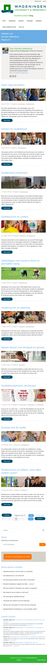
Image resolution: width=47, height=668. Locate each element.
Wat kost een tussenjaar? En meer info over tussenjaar (19, 605)
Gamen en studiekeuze (14, 128)
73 (19, 519)
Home (4, 21)
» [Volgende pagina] (30, 519)
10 (39, 515)
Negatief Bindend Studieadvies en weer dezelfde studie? (20, 609)
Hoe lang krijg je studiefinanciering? (14, 596)
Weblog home (38, 1)
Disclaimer (19, 659)
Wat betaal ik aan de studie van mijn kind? (15, 592)
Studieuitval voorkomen (14, 172)
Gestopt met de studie (13, 427)
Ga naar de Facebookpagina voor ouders (17, 556)
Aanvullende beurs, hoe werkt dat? (13, 575)
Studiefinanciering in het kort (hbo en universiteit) (18, 571)
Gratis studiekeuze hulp (9, 27)
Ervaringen (21, 104)
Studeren (21, 21)
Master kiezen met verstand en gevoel (22, 347)
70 (9, 519)
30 (3, 519)
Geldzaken (39, 21)
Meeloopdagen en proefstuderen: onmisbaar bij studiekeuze (27, 637)
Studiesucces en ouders (14, 216)
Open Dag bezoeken (12, 85)
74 (23, 519)
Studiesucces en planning (15, 307)
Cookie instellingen (41, 659)
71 (12, 519)
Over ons (21, 27)
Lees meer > (30, 625)
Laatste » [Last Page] (40, 518)
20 (42, 515)
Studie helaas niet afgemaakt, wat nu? (26, 642)
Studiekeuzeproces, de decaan (18, 385)
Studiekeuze (12, 21)
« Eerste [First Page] (6, 515)
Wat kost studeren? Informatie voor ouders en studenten (20, 588)
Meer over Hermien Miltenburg (18, 72)
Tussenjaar (30, 21)
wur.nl (44, 1)
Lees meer (7, 120)
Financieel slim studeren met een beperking (16, 600)
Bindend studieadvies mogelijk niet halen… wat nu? (18, 584)
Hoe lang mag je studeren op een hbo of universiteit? (19, 580)
